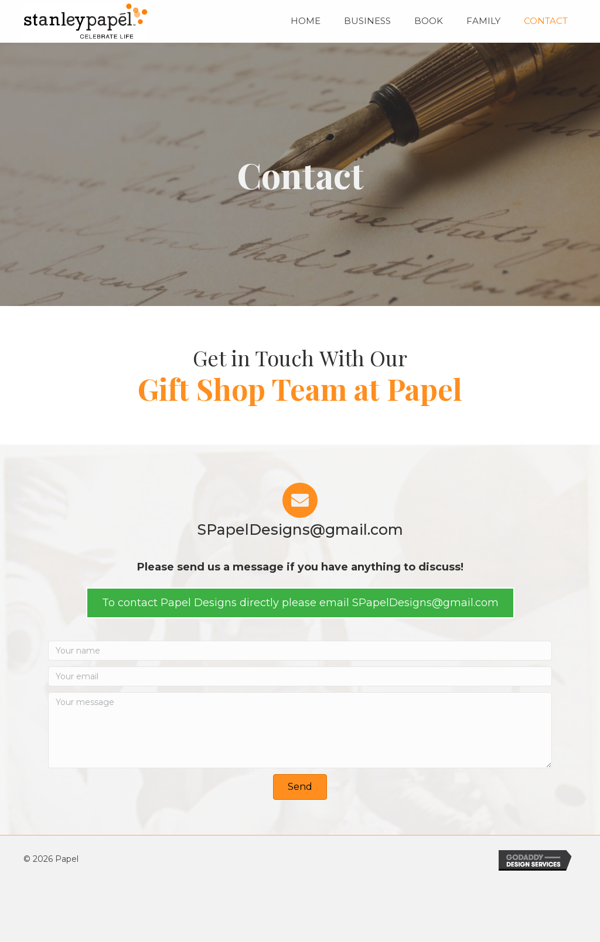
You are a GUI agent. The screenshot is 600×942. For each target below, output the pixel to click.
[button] (300, 602)
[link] (305, 19)
